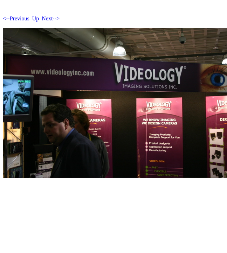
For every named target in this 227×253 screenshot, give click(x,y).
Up (35, 18)
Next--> (51, 18)
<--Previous (16, 18)
